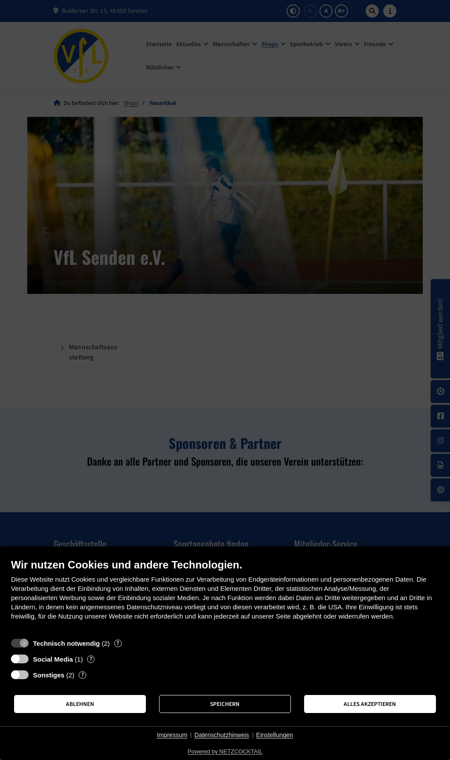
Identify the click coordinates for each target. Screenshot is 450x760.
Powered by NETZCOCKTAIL (225, 751)
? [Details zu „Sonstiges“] (82, 675)
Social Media (53, 659)
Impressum (172, 734)
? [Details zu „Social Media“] (91, 659)
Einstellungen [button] (274, 734)
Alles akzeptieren (370, 704)
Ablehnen (80, 704)
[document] (225, 596)
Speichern (225, 704)
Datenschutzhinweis (221, 734)
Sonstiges (49, 675)
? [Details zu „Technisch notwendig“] (117, 643)
